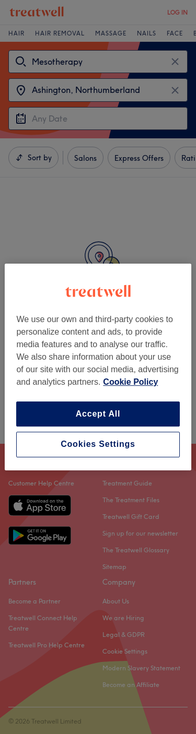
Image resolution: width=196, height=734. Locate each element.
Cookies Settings (98, 444)
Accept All (98, 413)
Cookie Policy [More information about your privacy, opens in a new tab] (130, 381)
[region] (98, 367)
